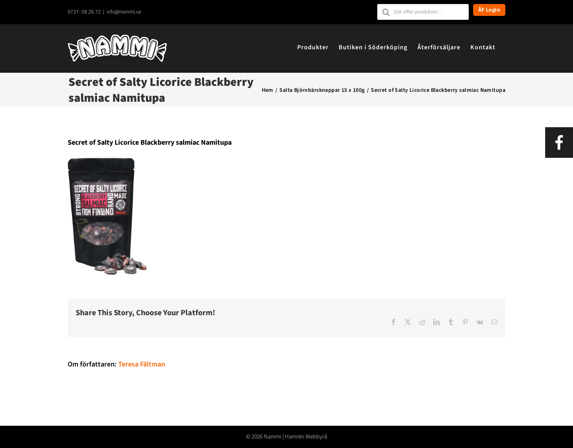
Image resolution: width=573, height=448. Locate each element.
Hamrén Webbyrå (306, 436)
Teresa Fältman (141, 364)
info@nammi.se (124, 12)
